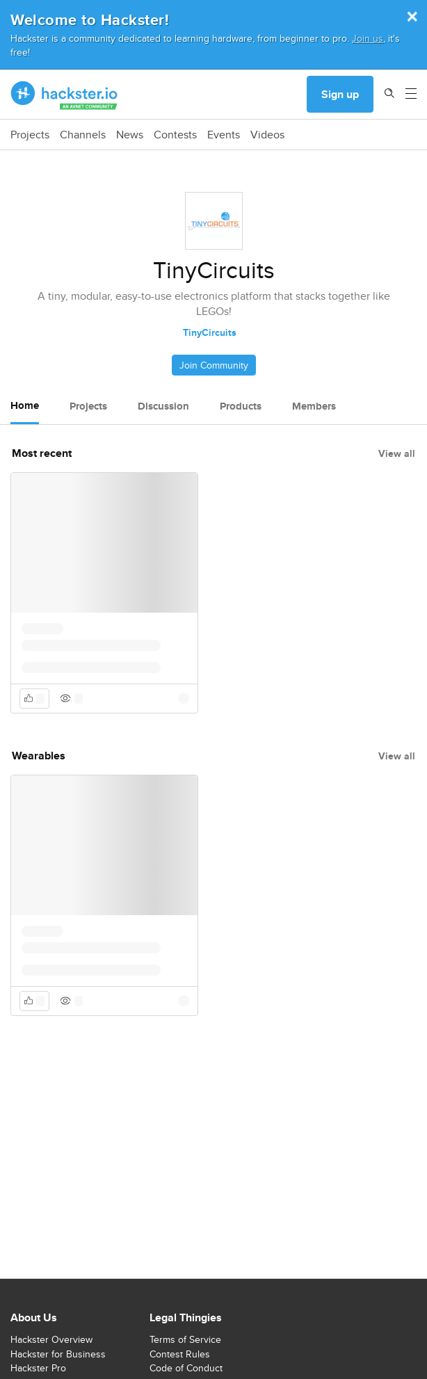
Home (24, 405)
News (129, 135)
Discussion (163, 406)
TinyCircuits (209, 332)
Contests (175, 135)
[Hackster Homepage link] (64, 94)
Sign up (340, 94)
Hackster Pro (38, 1368)
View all (396, 453)
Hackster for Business (58, 1354)
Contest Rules (180, 1354)
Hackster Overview (51, 1339)
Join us (367, 38)
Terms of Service (185, 1339)
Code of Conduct (186, 1368)
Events (223, 135)
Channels (83, 135)
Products (240, 406)
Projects (29, 135)
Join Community (213, 365)
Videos (267, 135)
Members (314, 406)
